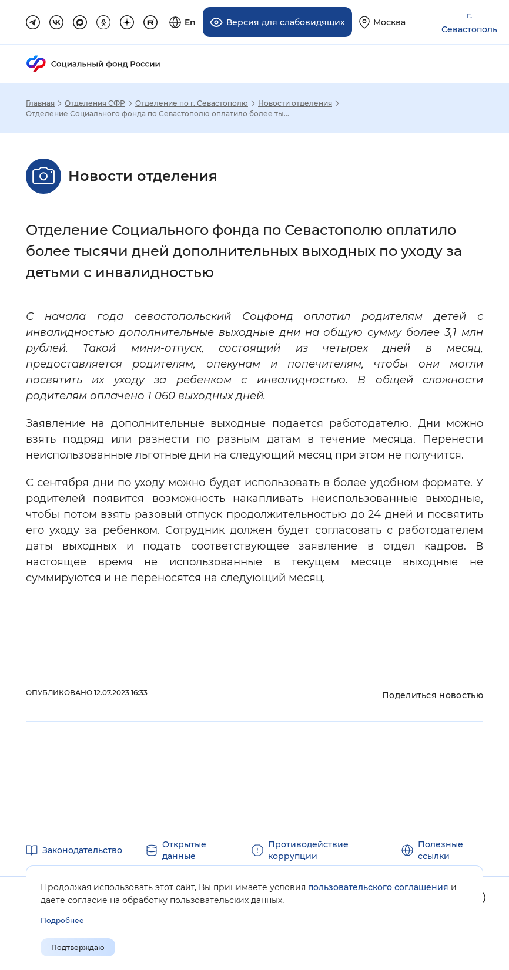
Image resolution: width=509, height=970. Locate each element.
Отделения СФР (95, 103)
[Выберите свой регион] (382, 22)
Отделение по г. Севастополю (191, 103)
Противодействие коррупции (308, 850)
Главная (40, 103)
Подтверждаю (78, 947)
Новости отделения (295, 103)
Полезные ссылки (440, 850)
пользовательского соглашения (378, 887)
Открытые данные (184, 850)
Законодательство (82, 850)
